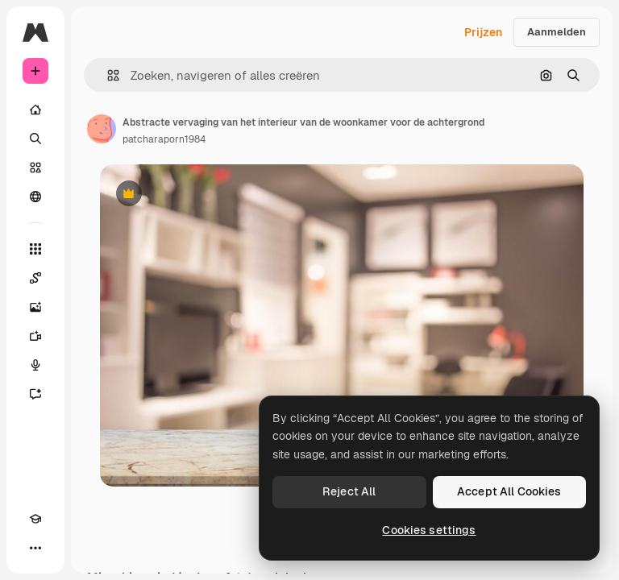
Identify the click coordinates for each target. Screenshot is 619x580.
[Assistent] (35, 394)
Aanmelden (556, 32)
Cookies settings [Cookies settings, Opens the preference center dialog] (429, 530)
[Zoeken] (35, 138)
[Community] (35, 196)
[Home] (35, 109)
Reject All (349, 491)
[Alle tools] (35, 249)
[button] (107, 75)
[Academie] (35, 519)
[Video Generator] (35, 336)
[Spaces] (35, 278)
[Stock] (35, 167)
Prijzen (483, 32)
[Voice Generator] (35, 365)
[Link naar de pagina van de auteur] (101, 128)
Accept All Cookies (509, 491)
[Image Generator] (35, 307)
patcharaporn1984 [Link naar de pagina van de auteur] (164, 139)
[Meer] (35, 548)
